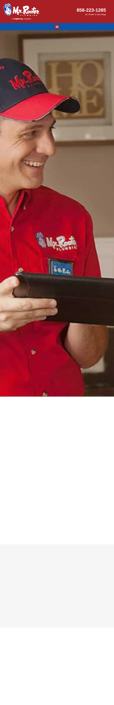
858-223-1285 (91, 10)
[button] (57, 26)
